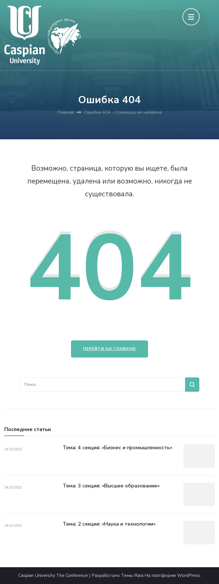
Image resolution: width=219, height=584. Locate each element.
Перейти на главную (109, 349)
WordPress (188, 575)
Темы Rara (132, 575)
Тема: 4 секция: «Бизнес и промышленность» (118, 447)
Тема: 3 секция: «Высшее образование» (111, 485)
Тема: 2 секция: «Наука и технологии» (109, 523)
